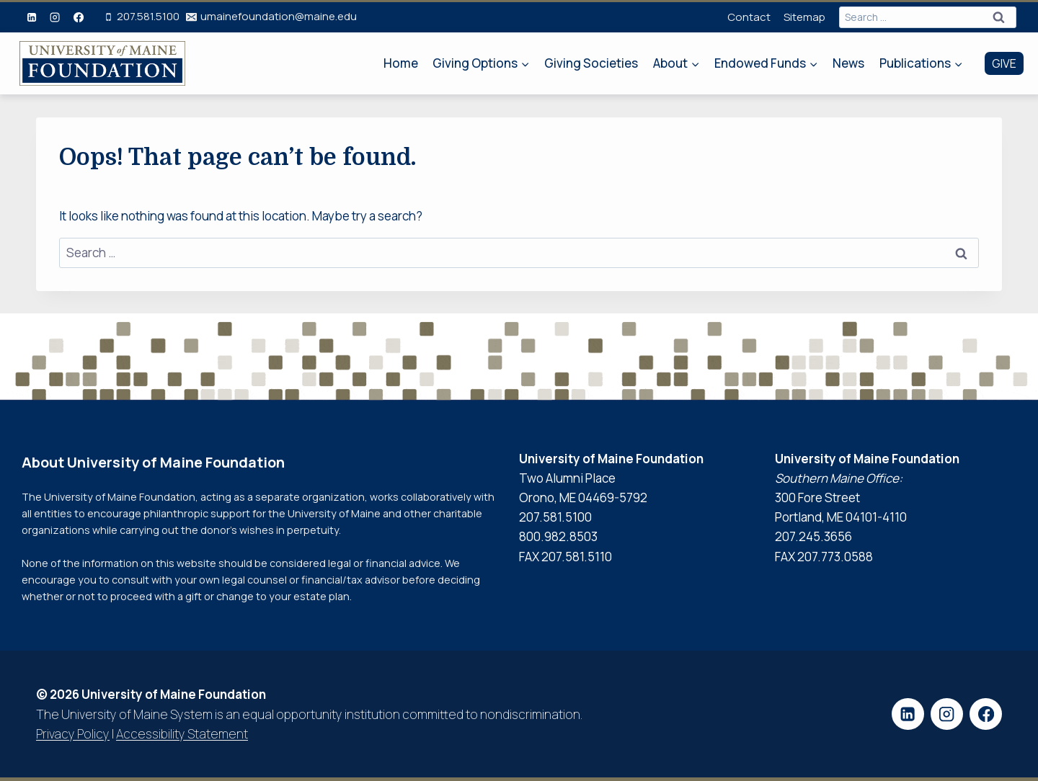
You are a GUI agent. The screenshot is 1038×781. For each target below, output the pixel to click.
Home (400, 63)
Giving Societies (591, 63)
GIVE (1004, 63)
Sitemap (804, 16)
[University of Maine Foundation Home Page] (102, 63)
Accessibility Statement (182, 734)
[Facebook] (78, 17)
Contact (749, 16)
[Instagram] (55, 17)
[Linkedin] (32, 17)
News (848, 63)
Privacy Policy (73, 734)
